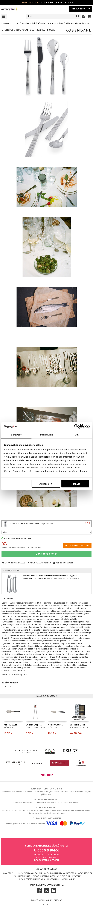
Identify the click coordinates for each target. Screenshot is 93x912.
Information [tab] (46, 434)
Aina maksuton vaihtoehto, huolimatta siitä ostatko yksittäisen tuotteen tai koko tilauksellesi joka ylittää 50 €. (46, 791)
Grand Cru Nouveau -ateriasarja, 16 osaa (74, 23)
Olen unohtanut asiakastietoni (60, 873)
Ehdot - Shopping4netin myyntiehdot (51, 876)
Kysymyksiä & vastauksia (29, 873)
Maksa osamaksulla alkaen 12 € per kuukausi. (22, 547)
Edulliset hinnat (22, 876)
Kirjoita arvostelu (39, 563)
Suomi (46, 904)
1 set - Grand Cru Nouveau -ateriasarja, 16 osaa (46, 524)
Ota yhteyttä (85, 873)
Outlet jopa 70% (29, 2)
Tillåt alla (75, 484)
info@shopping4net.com (46, 860)
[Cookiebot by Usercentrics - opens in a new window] (76, 426)
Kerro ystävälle (63, 563)
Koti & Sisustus (22, 23)
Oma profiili (9, 873)
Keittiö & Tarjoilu (38, 23)
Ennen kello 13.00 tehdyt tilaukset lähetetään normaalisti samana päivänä (46, 801)
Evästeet (77, 876)
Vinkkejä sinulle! (11, 570)
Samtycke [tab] (16, 434)
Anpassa (45, 484)
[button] (89, 16)
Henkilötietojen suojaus (32, 879)
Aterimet (52, 23)
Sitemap (58, 900)
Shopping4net (7, 23)
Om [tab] (77, 434)
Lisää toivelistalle (13, 563)
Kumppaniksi (53, 879)
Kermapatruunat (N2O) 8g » (66, 578)
